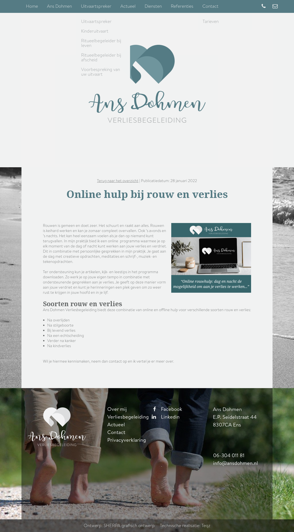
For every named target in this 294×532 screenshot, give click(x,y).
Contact (210, 6)
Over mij (117, 409)
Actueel (128, 6)
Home (32, 6)
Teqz (206, 525)
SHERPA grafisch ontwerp (129, 525)
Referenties (182, 6)
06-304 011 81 (229, 455)
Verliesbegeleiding (128, 416)
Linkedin (165, 416)
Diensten (153, 6)
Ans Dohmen (59, 6)
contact (115, 361)
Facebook (166, 409)
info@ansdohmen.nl (235, 463)
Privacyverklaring (126, 440)
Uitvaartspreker (96, 6)
